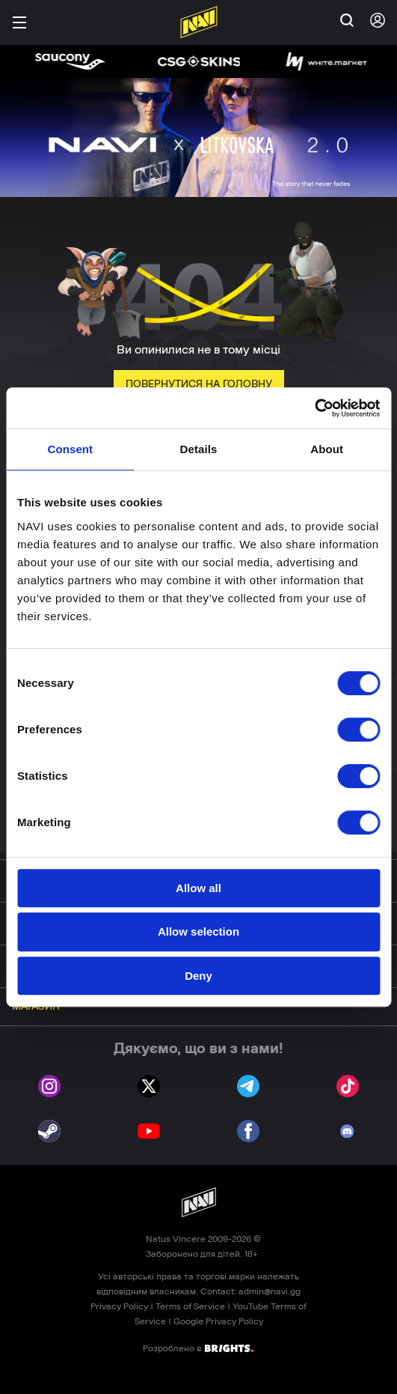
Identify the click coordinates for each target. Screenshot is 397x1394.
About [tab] (326, 449)
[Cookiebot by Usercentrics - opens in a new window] (314, 408)
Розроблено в (198, 1347)
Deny (198, 975)
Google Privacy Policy (218, 1321)
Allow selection (198, 931)
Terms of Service (190, 1306)
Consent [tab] (70, 449)
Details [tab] (199, 449)
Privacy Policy (119, 1306)
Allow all (198, 888)
